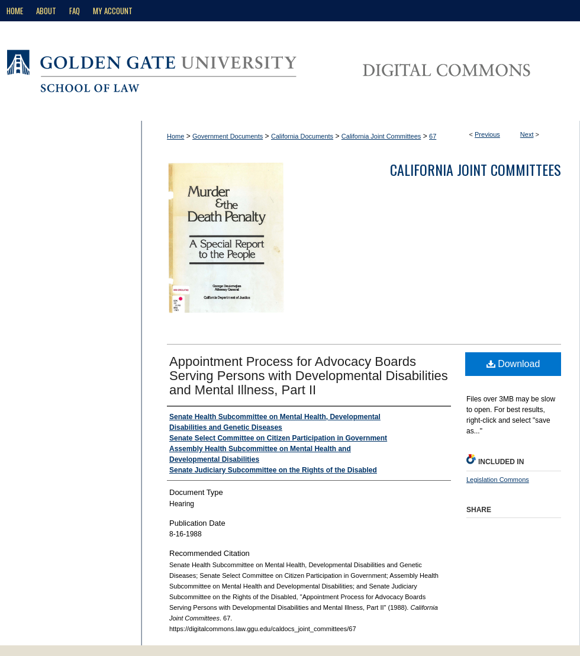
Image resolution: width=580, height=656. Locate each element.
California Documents (302, 136)
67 (432, 136)
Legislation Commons (497, 479)
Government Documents (227, 136)
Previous (487, 134)
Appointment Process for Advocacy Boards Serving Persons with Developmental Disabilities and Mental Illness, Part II (308, 375)
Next (527, 134)
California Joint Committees (381, 136)
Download (513, 364)
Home (175, 136)
